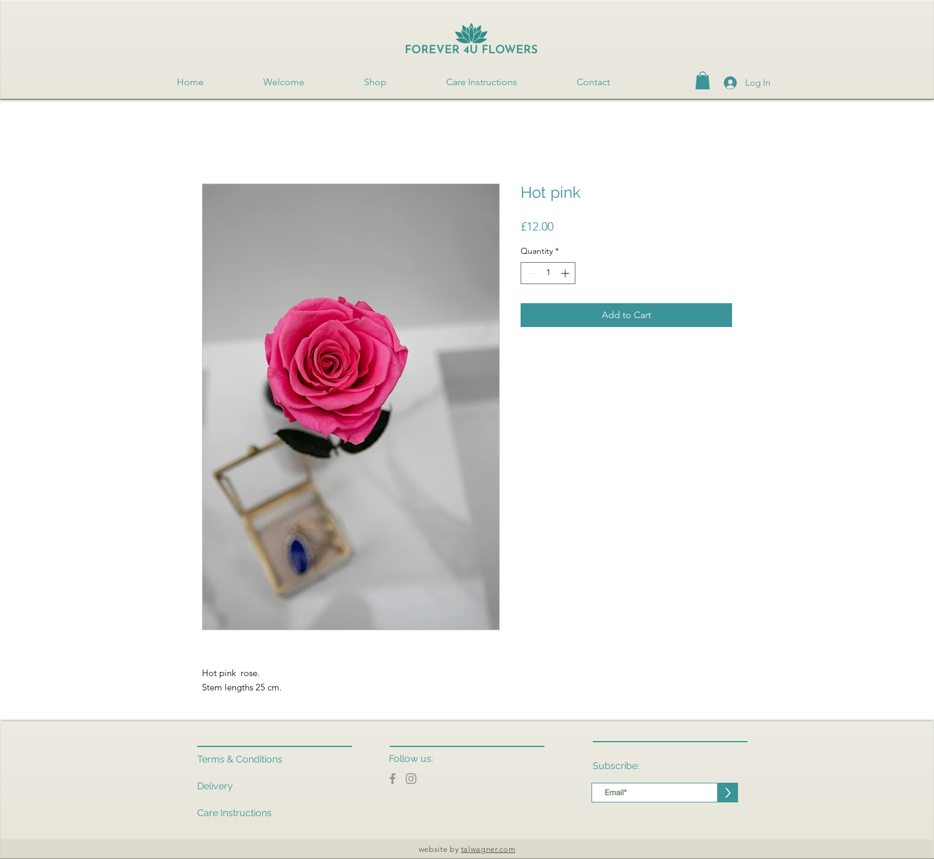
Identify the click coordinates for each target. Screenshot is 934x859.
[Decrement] (529, 273)
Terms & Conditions (239, 759)
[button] (702, 80)
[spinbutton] (548, 273)
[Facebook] (392, 778)
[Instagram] (411, 778)
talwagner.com (488, 849)
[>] (728, 792)
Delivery (215, 786)
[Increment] (566, 273)
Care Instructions (234, 812)
